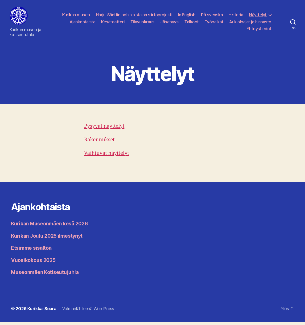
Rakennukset (99, 143)
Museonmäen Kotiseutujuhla (44, 275)
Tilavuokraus (142, 23)
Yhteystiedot (259, 30)
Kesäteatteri (112, 23)
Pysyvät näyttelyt (104, 129)
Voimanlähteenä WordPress (88, 311)
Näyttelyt (258, 16)
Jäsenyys (169, 23)
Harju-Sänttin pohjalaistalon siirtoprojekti (134, 16)
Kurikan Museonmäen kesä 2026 (49, 227)
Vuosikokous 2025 (33, 263)
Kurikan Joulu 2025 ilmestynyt (46, 239)
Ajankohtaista (82, 23)
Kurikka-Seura (42, 311)
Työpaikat (214, 23)
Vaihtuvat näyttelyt (106, 156)
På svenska (212, 16)
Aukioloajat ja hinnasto (250, 23)
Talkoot (191, 23)
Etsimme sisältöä (31, 251)
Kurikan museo (76, 16)
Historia (236, 16)
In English (186, 16)
